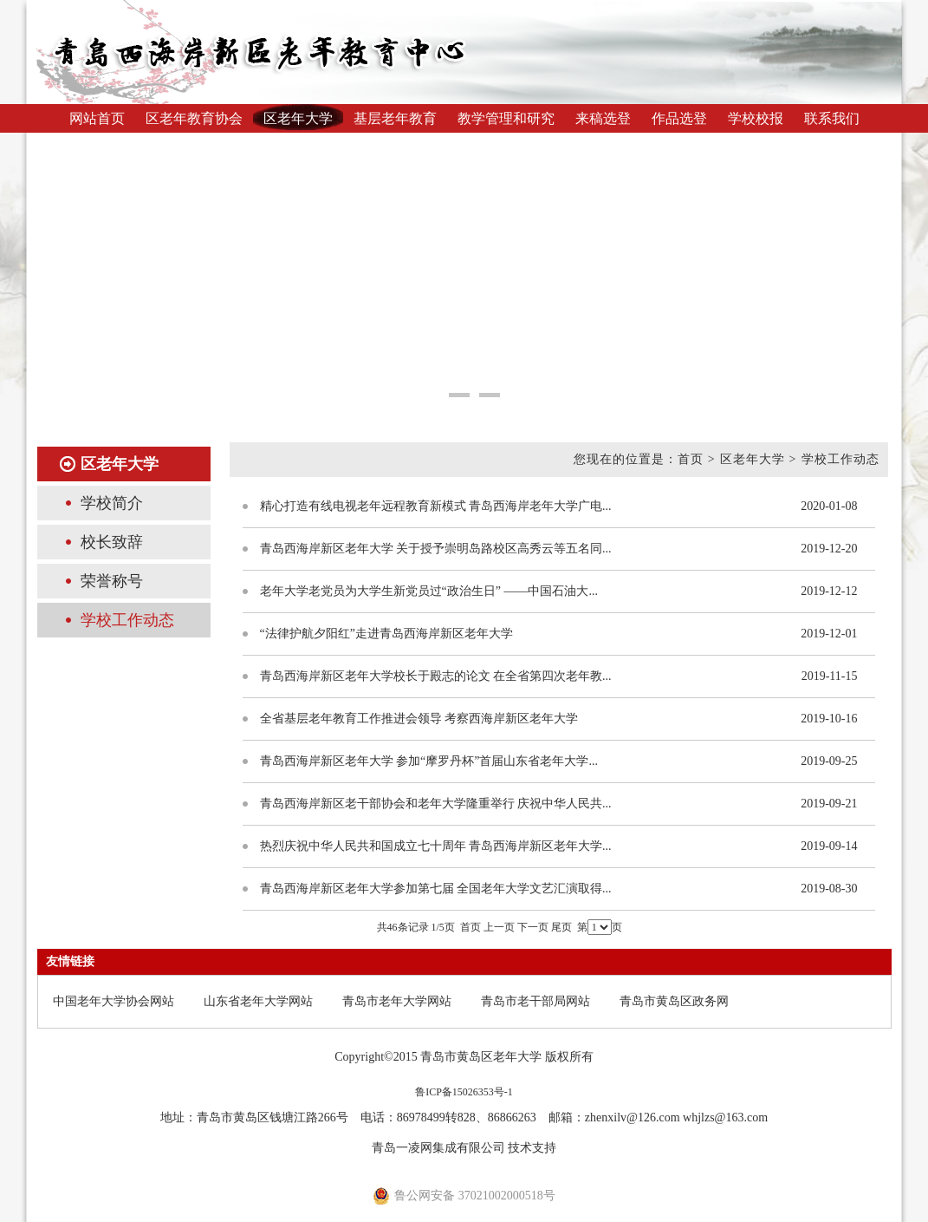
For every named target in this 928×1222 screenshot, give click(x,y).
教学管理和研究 (506, 118)
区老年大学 (298, 118)
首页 (470, 927)
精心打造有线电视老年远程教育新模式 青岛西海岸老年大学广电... (436, 506)
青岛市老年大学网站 (396, 1001)
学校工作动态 (127, 620)
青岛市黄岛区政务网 (674, 1001)
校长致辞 (112, 542)
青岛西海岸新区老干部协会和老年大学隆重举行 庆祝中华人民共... (436, 803)
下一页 (532, 927)
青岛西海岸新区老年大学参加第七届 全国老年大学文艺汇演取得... (436, 888)
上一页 (499, 927)
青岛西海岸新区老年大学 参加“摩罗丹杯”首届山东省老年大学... (429, 761)
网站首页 (97, 118)
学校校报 (755, 118)
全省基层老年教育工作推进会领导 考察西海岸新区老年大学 (419, 718)
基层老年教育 (395, 118)
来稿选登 (603, 118)
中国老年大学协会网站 (113, 1001)
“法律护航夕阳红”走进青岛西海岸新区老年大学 (386, 633)
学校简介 (112, 503)
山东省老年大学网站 (258, 1001)
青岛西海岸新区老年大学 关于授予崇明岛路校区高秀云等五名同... (436, 548)
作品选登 (679, 118)
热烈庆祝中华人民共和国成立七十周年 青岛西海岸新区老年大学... (436, 846)
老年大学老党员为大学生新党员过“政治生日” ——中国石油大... (429, 591)
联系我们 (832, 118)
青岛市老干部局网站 (535, 1001)
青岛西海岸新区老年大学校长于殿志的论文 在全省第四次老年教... (436, 676)
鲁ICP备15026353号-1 (464, 1092)
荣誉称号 (112, 581)
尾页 (561, 927)
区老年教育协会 (194, 118)
